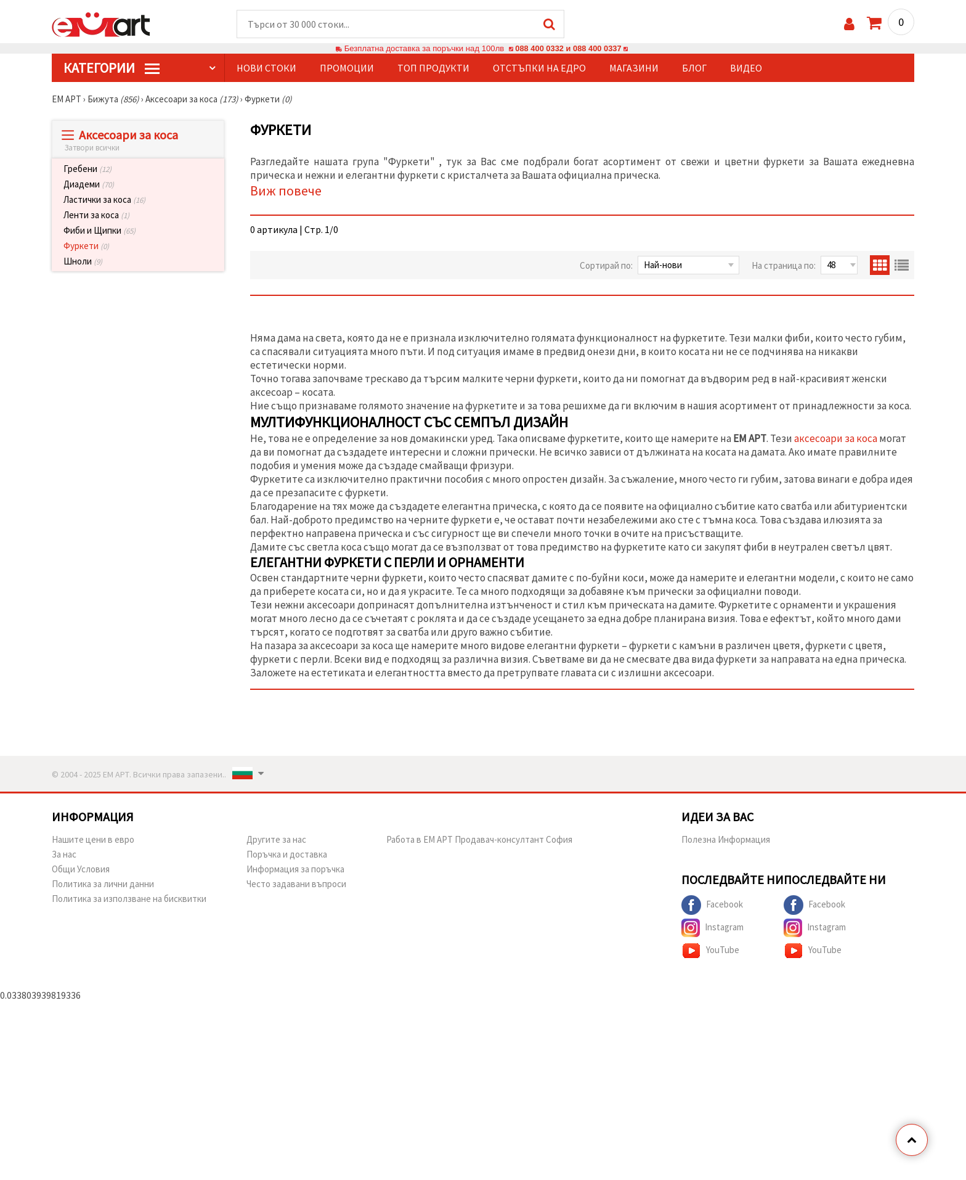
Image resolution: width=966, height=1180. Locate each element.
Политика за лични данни (103, 884)
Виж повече (286, 191)
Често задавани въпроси (296, 884)
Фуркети (86, 246)
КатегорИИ (111, 68)
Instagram (712, 928)
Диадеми (88, 185)
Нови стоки (266, 68)
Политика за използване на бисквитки (129, 899)
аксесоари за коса (835, 439)
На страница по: (784, 266)
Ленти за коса (96, 215)
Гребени (87, 169)
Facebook (712, 906)
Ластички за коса (104, 200)
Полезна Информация (725, 840)
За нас (64, 855)
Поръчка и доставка (286, 855)
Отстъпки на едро (539, 68)
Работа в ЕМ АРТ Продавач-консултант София (479, 840)
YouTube (710, 951)
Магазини (634, 68)
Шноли (82, 262)
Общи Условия (81, 869)
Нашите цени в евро (93, 840)
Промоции (347, 68)
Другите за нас (276, 840)
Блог (694, 68)
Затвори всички (92, 148)
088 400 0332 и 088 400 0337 (568, 49)
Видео (746, 68)
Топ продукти (433, 68)
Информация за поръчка (295, 869)
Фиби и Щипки (99, 231)
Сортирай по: (606, 266)
